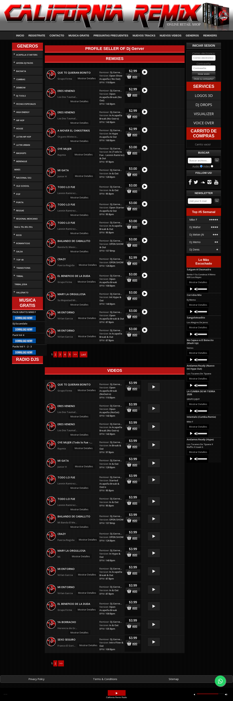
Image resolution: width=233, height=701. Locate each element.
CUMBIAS (20, 79)
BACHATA (21, 71)
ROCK (19, 235)
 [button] (194, 694)
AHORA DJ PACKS (24, 63)
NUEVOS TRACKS (144, 35)
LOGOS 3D (204, 95)
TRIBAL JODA (20, 284)
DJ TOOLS (21, 95)
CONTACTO (57, 35)
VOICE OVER (203, 122)
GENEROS (192, 35)
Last (83, 354)
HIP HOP (20, 120)
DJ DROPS (204, 104)
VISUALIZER (204, 113)
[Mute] (196, 289)
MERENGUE (21, 161)
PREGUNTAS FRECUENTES (111, 35)
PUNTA (19, 202)
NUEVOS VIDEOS (170, 35)
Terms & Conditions (105, 679)
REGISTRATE (36, 35)
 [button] (117, 693)
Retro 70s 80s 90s (23, 227)
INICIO (20, 35)
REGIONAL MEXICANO (27, 218)
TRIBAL (19, 276)
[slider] (202, 288)
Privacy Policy (36, 679)
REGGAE (20, 210)
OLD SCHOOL (22, 186)
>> (75, 354)
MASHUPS (21, 153)
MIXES (17, 169)
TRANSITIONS (23, 268)
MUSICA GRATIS (78, 35)
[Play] (191, 289)
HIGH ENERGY (22, 112)
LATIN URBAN (23, 145)
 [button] (226, 694)
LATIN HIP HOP (23, 136)
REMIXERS (210, 35)
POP (18, 194)
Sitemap (174, 679)
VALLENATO (22, 292)
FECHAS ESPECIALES (26, 104)
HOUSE (19, 128)
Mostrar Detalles (87, 78)
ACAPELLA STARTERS (26, 54)
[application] (197, 289)
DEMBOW (20, 87)
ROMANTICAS (23, 243)
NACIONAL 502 (23, 177)
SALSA (19, 251)
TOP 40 (20, 259)
